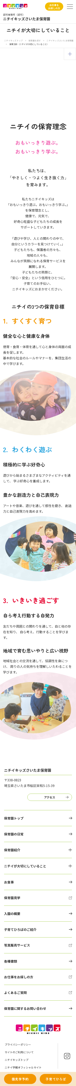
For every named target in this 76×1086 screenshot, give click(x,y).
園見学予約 (20, 1079)
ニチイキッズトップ (13, 40)
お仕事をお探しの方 (54, 6)
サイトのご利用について (19, 1052)
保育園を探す (34, 40)
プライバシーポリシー (18, 1044)
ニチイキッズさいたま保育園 (59, 40)
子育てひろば (56, 1079)
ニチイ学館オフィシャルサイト (23, 1067)
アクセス (49, 797)
